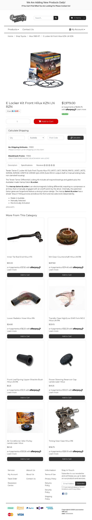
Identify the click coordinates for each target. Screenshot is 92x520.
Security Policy (48, 491)
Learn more (81, 109)
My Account (13, 474)
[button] (77, 29)
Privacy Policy (50, 479)
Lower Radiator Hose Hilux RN (21, 318)
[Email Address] (68, 484)
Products (12, 29)
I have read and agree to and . (73, 488)
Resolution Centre (12, 484)
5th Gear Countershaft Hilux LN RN (65, 257)
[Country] (36, 138)
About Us (30, 474)
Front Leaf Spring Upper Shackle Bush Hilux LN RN (25, 380)
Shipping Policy (48, 497)
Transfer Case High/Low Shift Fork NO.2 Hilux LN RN (67, 319)
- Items (76, 18)
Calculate (75, 138)
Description (12, 165)
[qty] (16, 138)
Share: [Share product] (13, 111)
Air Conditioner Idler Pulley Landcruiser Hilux (19, 442)
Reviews (45, 165)
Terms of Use (50, 474)
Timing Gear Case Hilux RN (61, 441)
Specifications (26, 165)
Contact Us (28, 29)
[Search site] (56, 18)
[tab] (12, 165)
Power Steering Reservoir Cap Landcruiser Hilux (63, 380)
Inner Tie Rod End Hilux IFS (19, 257)
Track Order (12, 479)
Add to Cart (46, 121)
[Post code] (56, 138)
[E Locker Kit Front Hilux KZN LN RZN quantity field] (18, 121)
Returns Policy (48, 484)
